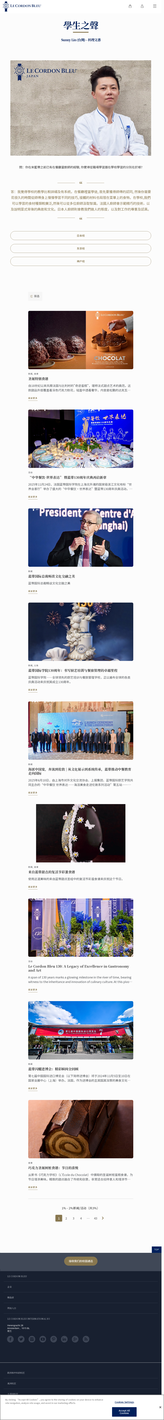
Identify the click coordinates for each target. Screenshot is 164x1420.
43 (95, 1218)
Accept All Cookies (124, 1412)
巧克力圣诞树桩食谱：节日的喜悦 (53, 1168)
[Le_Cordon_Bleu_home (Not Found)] (22, 6)
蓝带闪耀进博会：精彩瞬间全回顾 (53, 1069)
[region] (82, 1407)
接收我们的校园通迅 (81, 1261)
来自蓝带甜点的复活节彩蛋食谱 (51, 872)
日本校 (81, 236)
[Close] (160, 1407)
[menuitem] (130, 6)
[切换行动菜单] (154, 6)
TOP (156, 1249)
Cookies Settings (124, 1402)
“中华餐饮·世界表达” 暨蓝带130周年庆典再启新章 (67, 477)
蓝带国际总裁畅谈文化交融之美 (51, 576)
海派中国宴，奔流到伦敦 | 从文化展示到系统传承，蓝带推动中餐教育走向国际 (79, 771)
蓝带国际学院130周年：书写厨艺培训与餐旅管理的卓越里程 (72, 670)
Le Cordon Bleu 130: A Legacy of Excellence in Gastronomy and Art (78, 968)
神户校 (81, 261)
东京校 (81, 248)
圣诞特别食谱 (38, 379)
